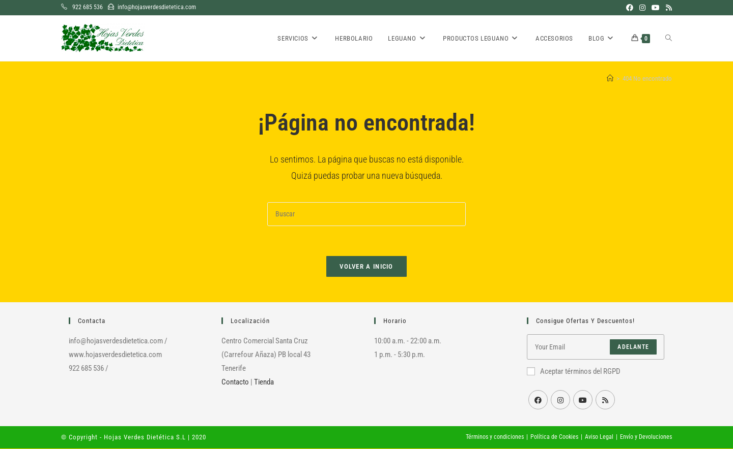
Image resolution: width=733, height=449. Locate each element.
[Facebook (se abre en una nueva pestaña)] (629, 8)
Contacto (235, 382)
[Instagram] (560, 400)
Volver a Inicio (366, 267)
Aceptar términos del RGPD (574, 371)
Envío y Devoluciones (646, 437)
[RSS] (605, 400)
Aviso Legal (599, 437)
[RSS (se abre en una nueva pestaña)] (667, 8)
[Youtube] (583, 400)
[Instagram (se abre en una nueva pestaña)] (642, 8)
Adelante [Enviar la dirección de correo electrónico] (633, 347)
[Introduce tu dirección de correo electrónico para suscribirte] (595, 347)
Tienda (264, 382)
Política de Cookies (554, 437)
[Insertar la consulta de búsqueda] (366, 214)
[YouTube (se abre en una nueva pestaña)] (656, 8)
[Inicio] (610, 78)
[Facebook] (538, 400)
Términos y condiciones (495, 437)
